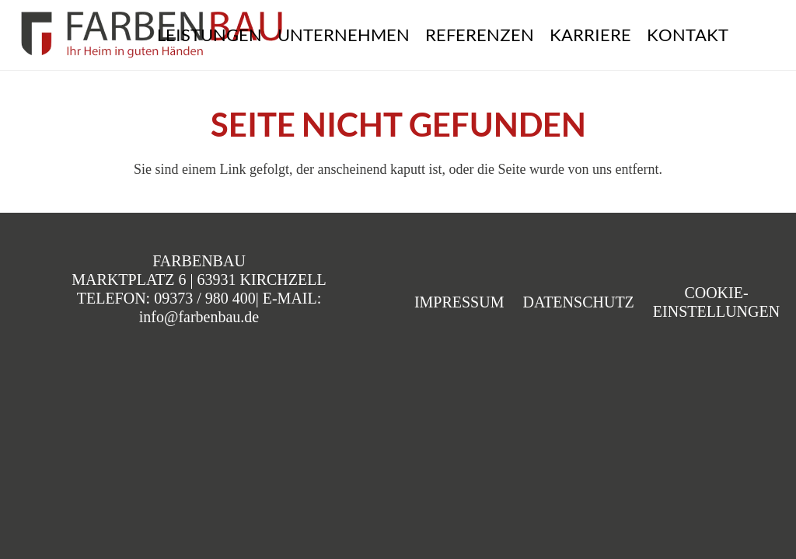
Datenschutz (578, 302)
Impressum (459, 302)
